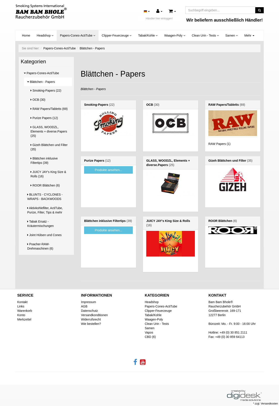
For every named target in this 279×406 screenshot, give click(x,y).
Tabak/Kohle (148, 35)
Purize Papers (94, 160)
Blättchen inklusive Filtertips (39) (44, 160)
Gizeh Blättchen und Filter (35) (49, 147)
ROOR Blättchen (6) (45, 185)
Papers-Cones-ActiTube (77, 35)
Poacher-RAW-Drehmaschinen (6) (40, 246)
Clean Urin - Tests (205, 35)
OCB (149, 104)
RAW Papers (217, 144)
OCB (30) (38, 99)
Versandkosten (269, 403)
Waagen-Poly (174, 35)
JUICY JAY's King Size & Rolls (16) (48, 174)
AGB (84, 306)
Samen (231, 35)
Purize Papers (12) (44, 118)
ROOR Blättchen (220, 221)
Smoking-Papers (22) (46, 90)
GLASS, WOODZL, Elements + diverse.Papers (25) (49, 131)
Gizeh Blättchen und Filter (227, 160)
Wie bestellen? (91, 323)
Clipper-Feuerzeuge (117, 35)
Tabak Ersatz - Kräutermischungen (40, 224)
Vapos (149, 332)
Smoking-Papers (96, 104)
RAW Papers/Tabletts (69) (49, 109)
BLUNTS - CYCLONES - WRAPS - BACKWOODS (45, 197)
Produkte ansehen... (108, 170)
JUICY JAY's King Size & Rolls (168, 221)
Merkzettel (24, 319)
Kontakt (22, 302)
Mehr (249, 35)
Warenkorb (24, 310)
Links (20, 306)
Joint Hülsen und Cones (44, 235)
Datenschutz (89, 310)
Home (26, 35)
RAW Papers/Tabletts (223, 104)
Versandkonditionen (94, 315)
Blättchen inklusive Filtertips (105, 221)
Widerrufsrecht (91, 319)
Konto (21, 315)
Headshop (45, 35)
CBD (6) (150, 337)
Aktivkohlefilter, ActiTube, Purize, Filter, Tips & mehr (45, 210)
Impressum (88, 302)
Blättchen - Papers (41, 82)
